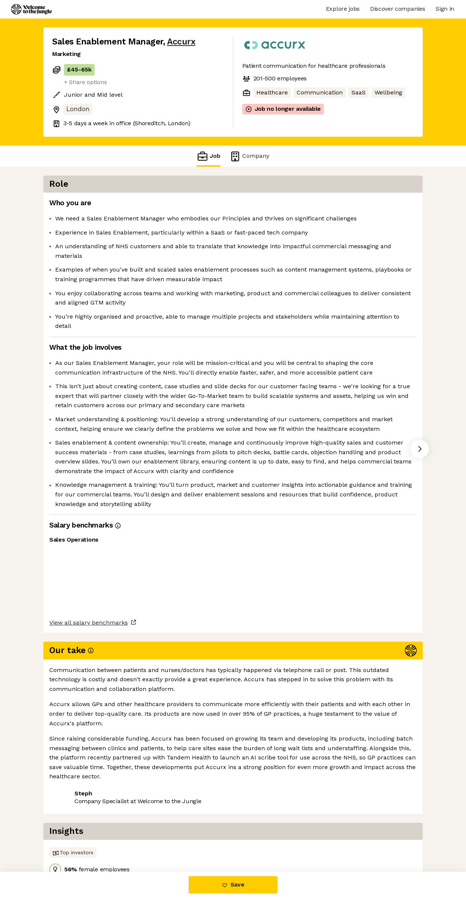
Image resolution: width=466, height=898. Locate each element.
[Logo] (31, 9)
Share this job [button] (72, 840)
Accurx (181, 42)
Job (208, 156)
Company (249, 156)
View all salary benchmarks (88, 812)
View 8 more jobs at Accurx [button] (144, 840)
